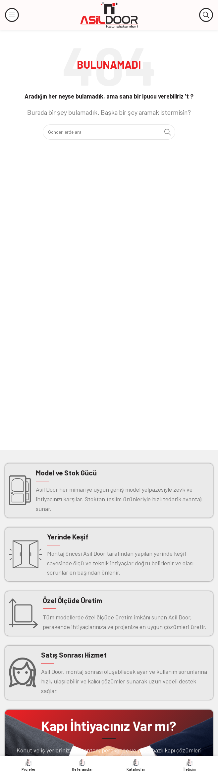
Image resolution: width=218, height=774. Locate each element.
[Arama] (206, 15)
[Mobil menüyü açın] (12, 15)
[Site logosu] (109, 14)
